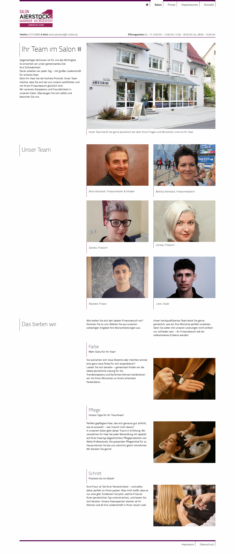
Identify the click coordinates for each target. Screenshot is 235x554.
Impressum (188, 544)
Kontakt (209, 5)
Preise (171, 5)
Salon (158, 4)
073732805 (34, 34)
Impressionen (189, 5)
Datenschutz (207, 544)
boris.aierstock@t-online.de (63, 34)
